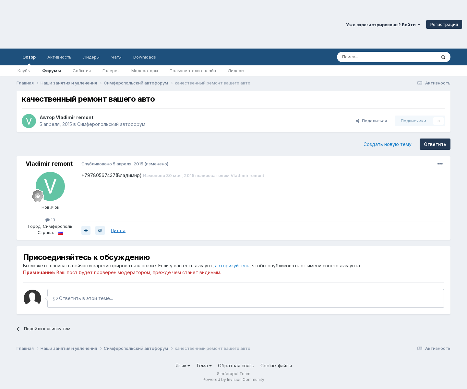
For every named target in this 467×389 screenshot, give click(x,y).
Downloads (144, 57)
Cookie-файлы (276, 365)
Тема (204, 365)
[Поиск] (371, 57)
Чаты (116, 57)
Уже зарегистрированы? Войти (383, 24)
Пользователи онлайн (193, 70)
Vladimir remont (74, 117)
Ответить (435, 144)
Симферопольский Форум (89, 24)
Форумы (51, 70)
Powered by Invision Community (233, 379)
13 (50, 219)
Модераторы (144, 70)
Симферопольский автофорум (111, 124)
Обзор (29, 59)
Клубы (24, 70)
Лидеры (236, 70)
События (82, 70)
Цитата (118, 230)
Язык (182, 365)
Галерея (111, 70)
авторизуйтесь (232, 265)
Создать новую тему (388, 144)
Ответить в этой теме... (83, 298)
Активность (59, 57)
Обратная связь (236, 365)
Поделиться (371, 120)
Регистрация (444, 24)
